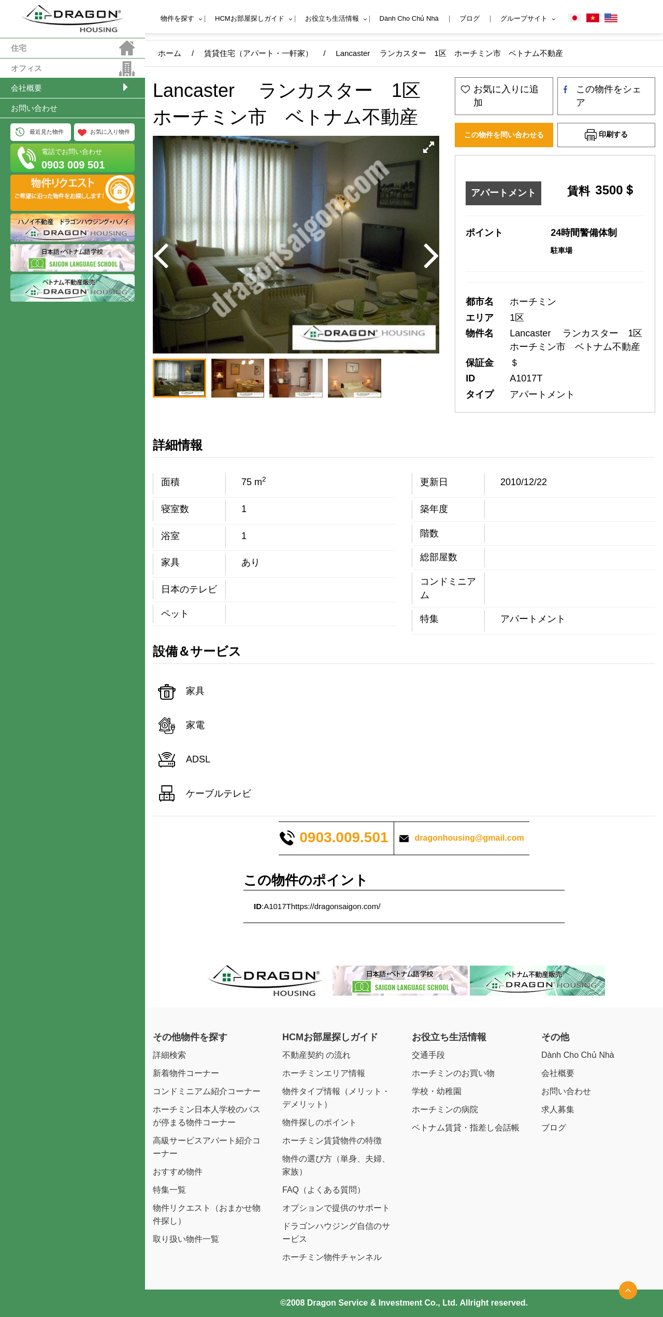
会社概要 (26, 87)
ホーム (169, 53)
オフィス (26, 68)
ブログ (469, 18)
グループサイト (523, 18)
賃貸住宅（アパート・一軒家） (258, 53)
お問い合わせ (34, 108)
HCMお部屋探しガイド (249, 18)
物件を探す (177, 18)
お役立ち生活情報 (332, 18)
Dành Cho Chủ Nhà (409, 18)
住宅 (18, 48)
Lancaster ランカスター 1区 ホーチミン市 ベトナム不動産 (449, 53)
